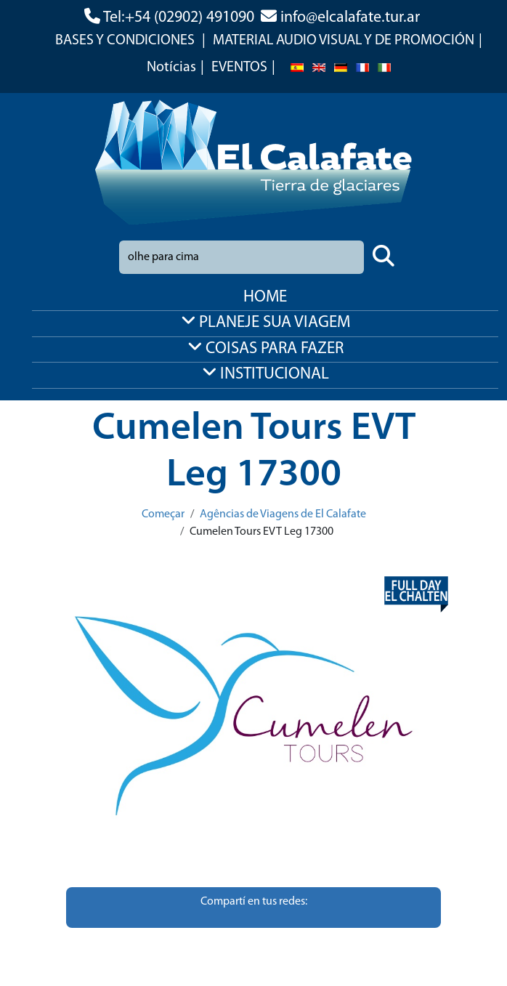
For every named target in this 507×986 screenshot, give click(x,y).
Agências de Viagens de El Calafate (283, 514)
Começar (163, 514)
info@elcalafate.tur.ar (350, 17)
